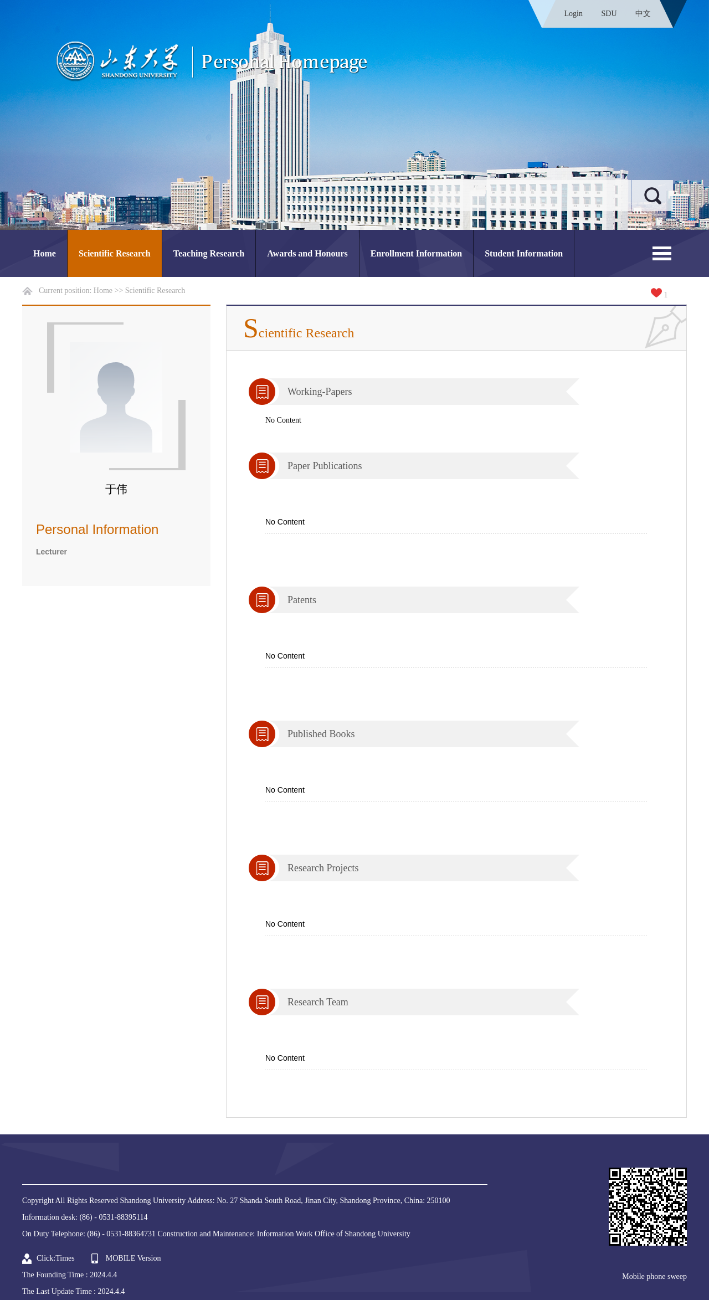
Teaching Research (208, 253)
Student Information (524, 253)
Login (573, 13)
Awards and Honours (307, 253)
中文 (643, 13)
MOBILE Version (133, 1258)
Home (44, 253)
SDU (608, 13)
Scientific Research (115, 253)
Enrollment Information (416, 253)
